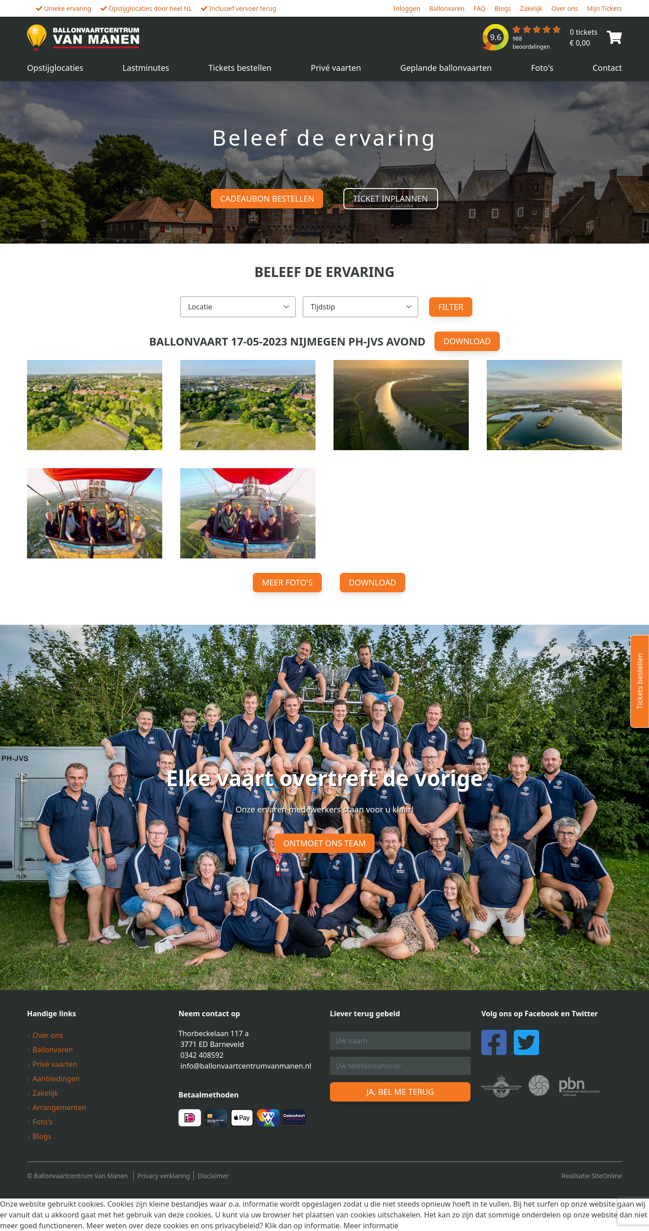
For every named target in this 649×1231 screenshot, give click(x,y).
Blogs (502, 8)
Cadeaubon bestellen (267, 198)
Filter (450, 306)
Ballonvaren (446, 8)
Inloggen (406, 8)
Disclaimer (213, 1175)
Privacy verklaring (163, 1175)
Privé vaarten (336, 67)
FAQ (480, 8)
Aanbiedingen (53, 1078)
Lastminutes (146, 67)
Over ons (564, 8)
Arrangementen (57, 1107)
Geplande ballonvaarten (446, 67)
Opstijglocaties (55, 67)
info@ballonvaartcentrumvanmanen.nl (245, 1066)
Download (467, 341)
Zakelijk (531, 8)
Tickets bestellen (240, 67)
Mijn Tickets (604, 8)
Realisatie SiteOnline (592, 1175)
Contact (607, 67)
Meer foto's (287, 582)
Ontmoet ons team (324, 843)
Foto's (542, 67)
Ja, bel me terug (400, 1091)
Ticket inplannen (390, 198)
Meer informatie (370, 1226)
